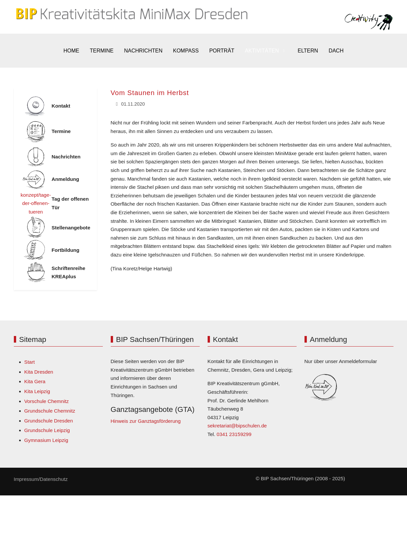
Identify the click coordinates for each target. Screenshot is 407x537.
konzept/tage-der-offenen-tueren (36, 203)
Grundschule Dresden (48, 420)
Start (29, 362)
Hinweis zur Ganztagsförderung (146, 421)
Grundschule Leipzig (47, 430)
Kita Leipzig (37, 391)
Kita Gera (34, 381)
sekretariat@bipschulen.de (237, 425)
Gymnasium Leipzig (46, 440)
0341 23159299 (234, 434)
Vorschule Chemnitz (46, 401)
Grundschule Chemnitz (49, 411)
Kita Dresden (38, 372)
